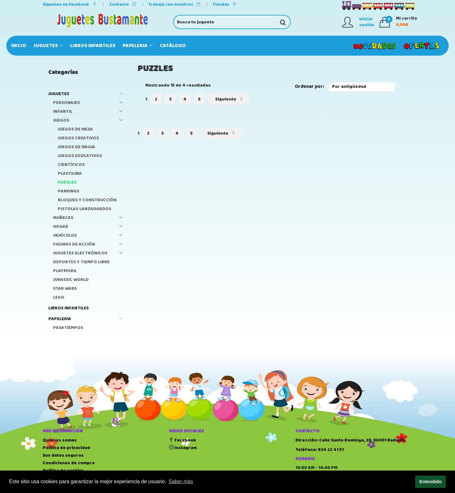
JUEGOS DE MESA (75, 129)
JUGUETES (48, 46)
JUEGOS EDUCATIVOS (80, 156)
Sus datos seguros (63, 455)
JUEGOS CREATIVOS (78, 138)
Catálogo (173, 46)
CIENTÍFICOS (71, 164)
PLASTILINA (70, 173)
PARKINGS (68, 191)
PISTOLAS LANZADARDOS (84, 209)
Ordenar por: (309, 86)
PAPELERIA (138, 46)
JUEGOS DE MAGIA (76, 147)
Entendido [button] (430, 481)
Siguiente (228, 99)
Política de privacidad (66, 447)
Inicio (18, 46)
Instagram (183, 447)
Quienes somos (60, 440)
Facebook (182, 440)
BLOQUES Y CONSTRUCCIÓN (87, 200)
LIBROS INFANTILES (92, 46)
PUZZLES (67, 182)
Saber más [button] (181, 481)
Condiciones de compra (68, 463)
